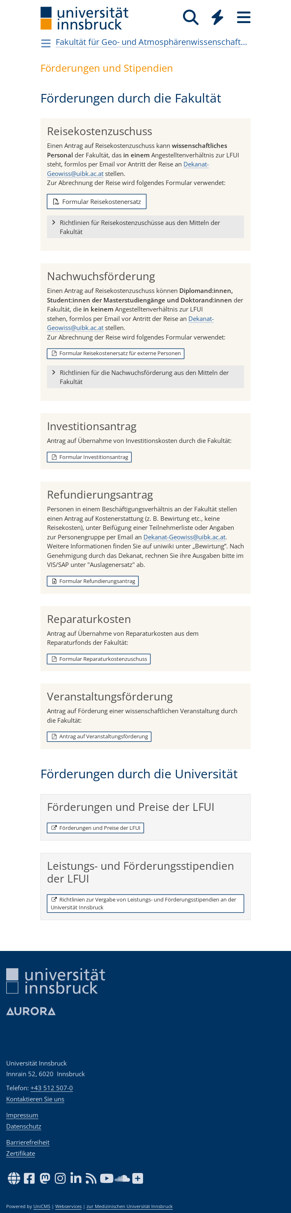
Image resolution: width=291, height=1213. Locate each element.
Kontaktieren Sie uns (35, 1099)
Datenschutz (23, 1126)
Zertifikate (20, 1153)
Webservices (68, 1206)
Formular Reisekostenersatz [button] (96, 201)
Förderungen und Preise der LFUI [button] (96, 827)
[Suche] (191, 17)
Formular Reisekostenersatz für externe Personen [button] (116, 353)
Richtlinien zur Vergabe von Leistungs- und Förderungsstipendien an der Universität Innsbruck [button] (143, 903)
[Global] (217, 18)
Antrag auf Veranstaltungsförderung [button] (99, 736)
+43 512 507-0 (52, 1088)
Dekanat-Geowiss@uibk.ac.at (184, 537)
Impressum (22, 1115)
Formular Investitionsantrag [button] (89, 457)
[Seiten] (243, 17)
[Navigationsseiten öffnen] (46, 43)
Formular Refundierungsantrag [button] (93, 581)
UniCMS (41, 1206)
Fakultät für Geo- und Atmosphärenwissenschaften (152, 41)
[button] (145, 227)
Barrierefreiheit (27, 1142)
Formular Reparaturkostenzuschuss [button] (99, 659)
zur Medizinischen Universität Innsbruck (130, 1206)
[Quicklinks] (217, 17)
